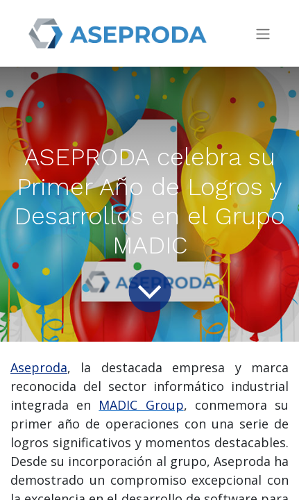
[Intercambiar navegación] (262, 34)
